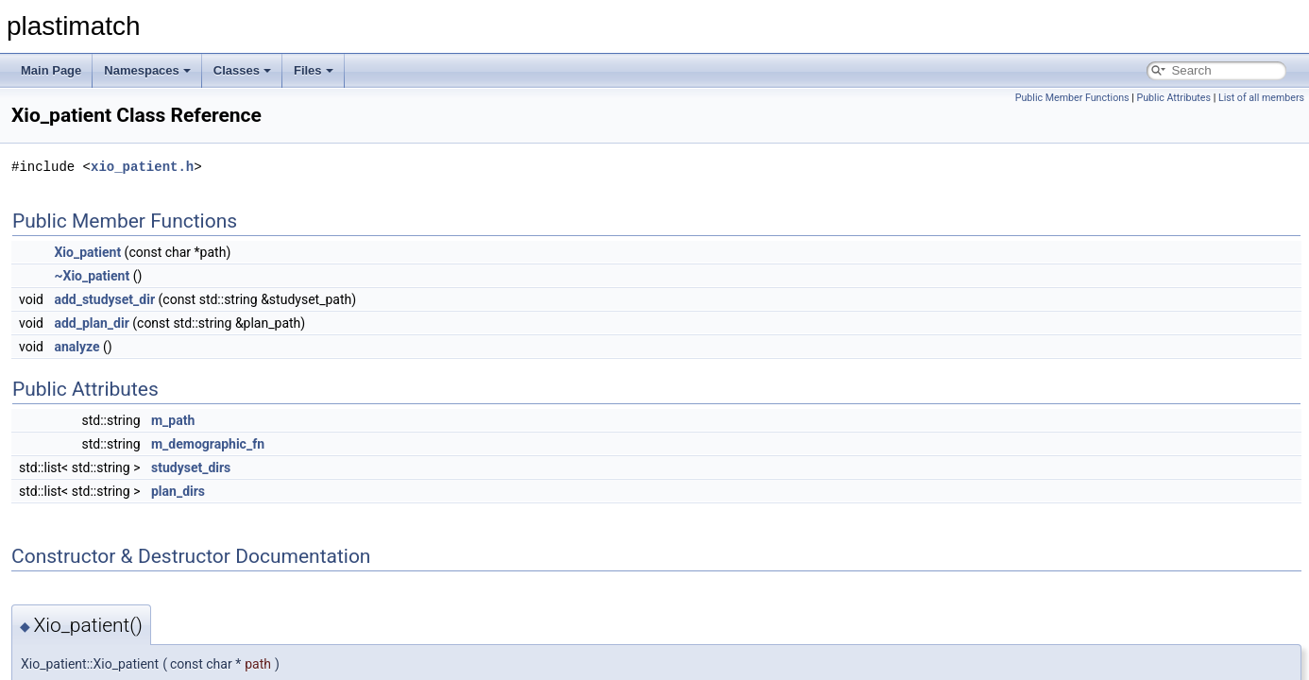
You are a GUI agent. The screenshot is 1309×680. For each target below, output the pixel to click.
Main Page (51, 70)
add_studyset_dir (104, 299)
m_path (173, 420)
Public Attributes (1173, 98)
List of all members (1261, 98)
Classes (242, 70)
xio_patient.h (142, 167)
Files (313, 70)
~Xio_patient (91, 275)
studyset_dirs (190, 467)
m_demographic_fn (207, 443)
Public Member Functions (1072, 98)
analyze (76, 346)
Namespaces (147, 70)
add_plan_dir (91, 323)
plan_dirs (178, 491)
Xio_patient (87, 252)
